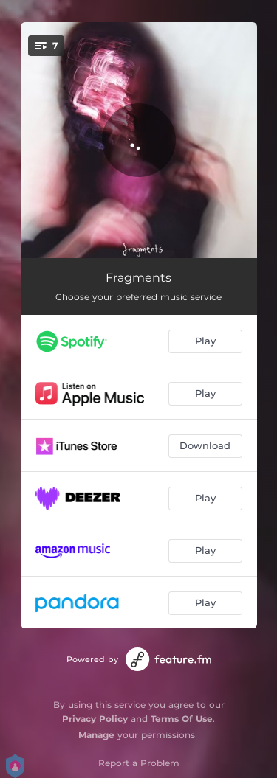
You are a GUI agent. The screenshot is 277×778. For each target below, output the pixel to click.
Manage (96, 734)
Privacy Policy (95, 718)
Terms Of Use (182, 718)
